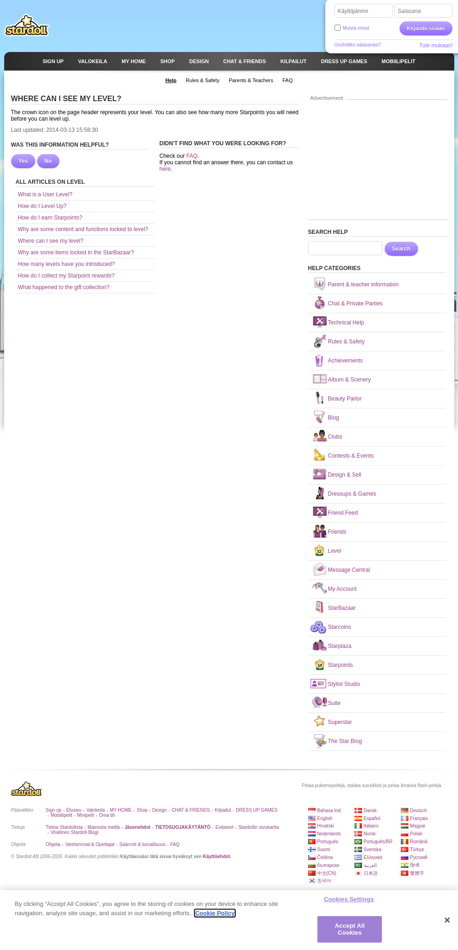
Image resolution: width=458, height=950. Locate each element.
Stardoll (27, 25)
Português (328, 841)
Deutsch (418, 810)
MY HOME (121, 810)
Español (372, 818)
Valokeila (95, 810)
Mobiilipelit (61, 815)
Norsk (370, 833)
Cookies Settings (349, 900)
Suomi (323, 849)
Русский (418, 857)
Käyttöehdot (216, 856)
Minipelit (85, 815)
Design (159, 810)
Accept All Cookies (350, 930)
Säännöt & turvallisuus (142, 844)
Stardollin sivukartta (259, 827)
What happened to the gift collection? (64, 287)
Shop (141, 810)
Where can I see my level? (51, 241)
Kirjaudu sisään (426, 28)
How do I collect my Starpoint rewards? (66, 275)
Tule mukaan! (435, 45)
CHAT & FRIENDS (191, 810)
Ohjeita (53, 844)
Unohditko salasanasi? (358, 44)
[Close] (447, 921)
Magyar (418, 825)
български (328, 865)
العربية (370, 865)
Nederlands (329, 833)
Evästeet (224, 827)
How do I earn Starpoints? (50, 217)
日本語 (371, 873)
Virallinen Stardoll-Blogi (74, 832)
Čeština (325, 857)
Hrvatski (325, 825)
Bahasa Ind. (329, 810)
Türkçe (417, 849)
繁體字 (417, 873)
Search (401, 249)
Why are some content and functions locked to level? (83, 229)
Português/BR (378, 841)
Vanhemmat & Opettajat (90, 844)
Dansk (370, 810)
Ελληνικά (373, 857)
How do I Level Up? (42, 206)
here (165, 169)
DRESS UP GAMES (256, 810)
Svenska (372, 849)
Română (419, 841)
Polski (416, 833)
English (325, 818)
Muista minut (356, 28)
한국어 (324, 880)
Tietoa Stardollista (64, 827)
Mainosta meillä (104, 827)
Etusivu (74, 810)
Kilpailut (223, 810)
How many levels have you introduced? (66, 264)
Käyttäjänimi (353, 11)
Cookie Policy (214, 914)
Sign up (54, 810)
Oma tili (107, 815)
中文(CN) (326, 873)
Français (419, 818)
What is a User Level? (45, 194)
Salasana (409, 11)
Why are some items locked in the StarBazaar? (76, 252)
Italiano (371, 825)
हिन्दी (414, 865)
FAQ (192, 156)
